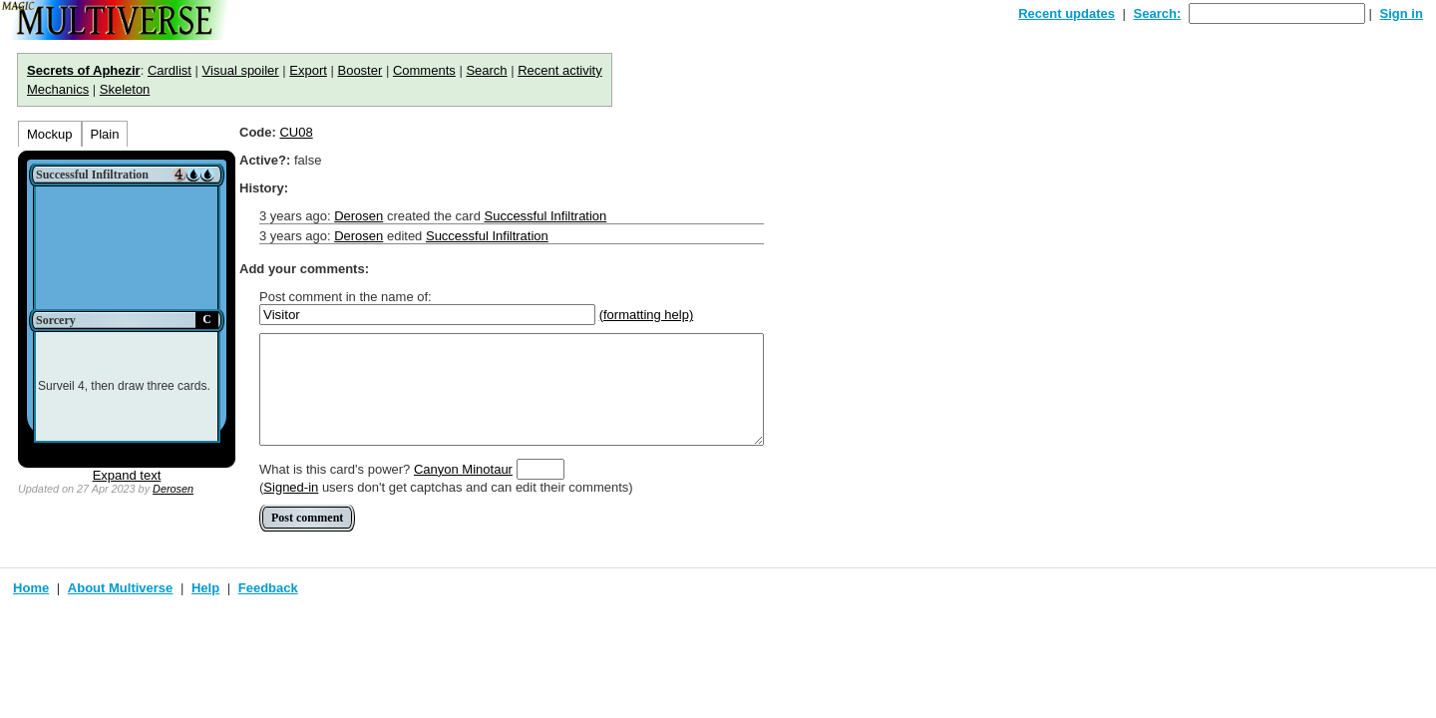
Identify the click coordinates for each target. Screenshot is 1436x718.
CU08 (295, 132)
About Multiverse (120, 587)
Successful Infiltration (545, 215)
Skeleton (125, 89)
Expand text (127, 475)
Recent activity (560, 70)
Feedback (268, 587)
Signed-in (290, 487)
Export (308, 70)
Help (205, 587)
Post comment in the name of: (345, 296)
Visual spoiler (240, 70)
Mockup (50, 134)
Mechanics (58, 89)
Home (31, 587)
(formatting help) (646, 314)
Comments (424, 70)
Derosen (173, 489)
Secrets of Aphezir (84, 70)
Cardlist (169, 70)
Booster (359, 70)
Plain (105, 134)
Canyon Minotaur (463, 469)
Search (486, 70)
